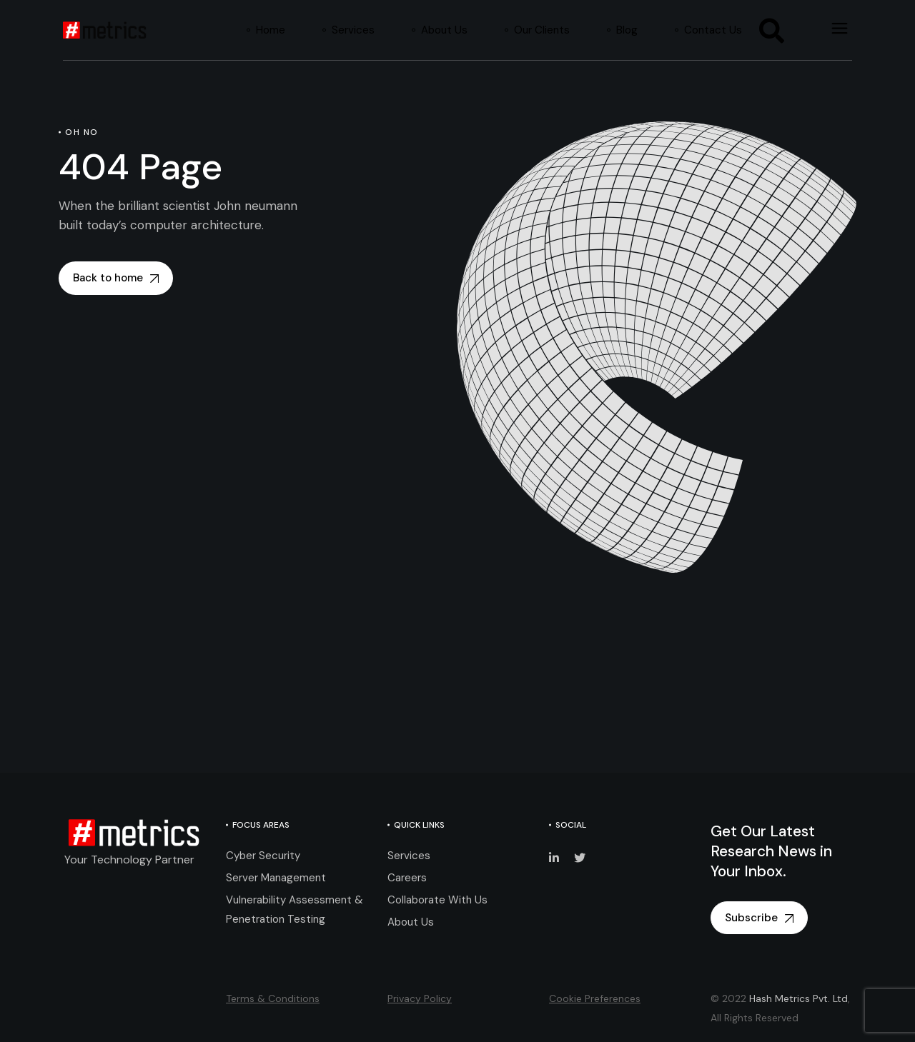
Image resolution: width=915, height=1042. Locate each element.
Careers (407, 878)
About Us (410, 922)
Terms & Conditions (273, 998)
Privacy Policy (419, 998)
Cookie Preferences (594, 998)
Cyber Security (263, 855)
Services (408, 855)
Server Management (276, 878)
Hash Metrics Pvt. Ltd (798, 998)
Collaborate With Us (437, 900)
